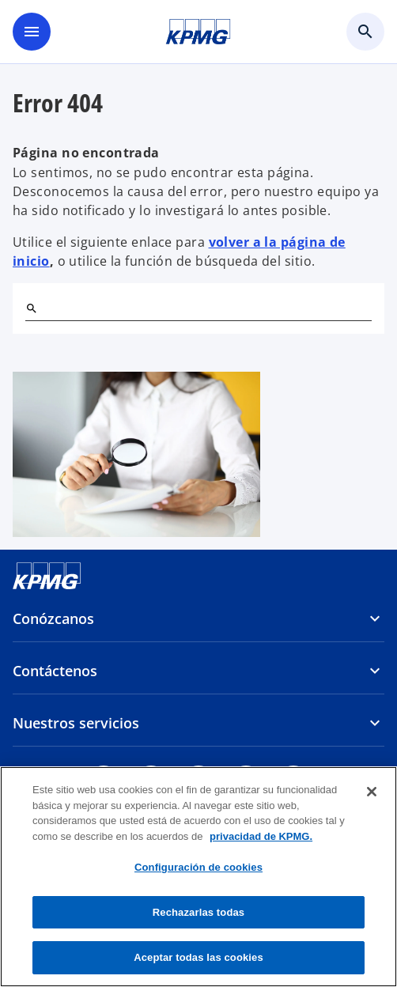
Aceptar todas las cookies (198, 957)
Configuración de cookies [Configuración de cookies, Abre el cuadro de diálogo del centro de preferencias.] (198, 867)
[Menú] (32, 32)
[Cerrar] (371, 791)
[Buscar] (31, 308)
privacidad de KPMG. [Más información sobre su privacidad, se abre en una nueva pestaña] (261, 836)
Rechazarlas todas (198, 912)
